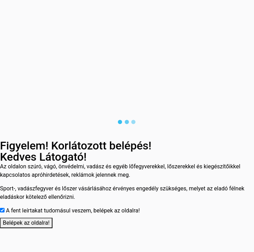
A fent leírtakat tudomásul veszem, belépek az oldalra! (73, 210)
